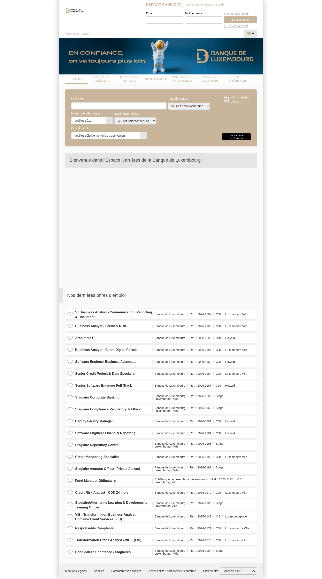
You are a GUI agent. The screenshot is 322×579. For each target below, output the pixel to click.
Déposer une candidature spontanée (101, 79)
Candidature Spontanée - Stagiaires (103, 552)
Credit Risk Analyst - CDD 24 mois (101, 492)
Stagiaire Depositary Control (97, 445)
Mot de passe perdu (237, 13)
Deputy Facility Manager (94, 421)
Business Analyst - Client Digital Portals (106, 350)
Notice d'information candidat (237, 79)
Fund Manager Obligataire (95, 481)
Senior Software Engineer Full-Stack (103, 385)
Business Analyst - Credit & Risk (100, 326)
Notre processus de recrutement (182, 79)
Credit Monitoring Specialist (97, 457)
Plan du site (210, 571)
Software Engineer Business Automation (107, 362)
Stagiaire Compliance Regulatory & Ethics (108, 409)
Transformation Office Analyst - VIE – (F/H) (108, 540)
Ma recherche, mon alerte (129, 79)
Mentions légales (76, 571)
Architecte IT (85, 338)
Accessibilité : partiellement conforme (172, 571)
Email (149, 13)
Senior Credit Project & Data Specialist (105, 374)
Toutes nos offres (156, 79)
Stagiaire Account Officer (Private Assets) (107, 469)
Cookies (99, 571)
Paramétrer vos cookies (126, 571)
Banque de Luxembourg (210, 79)
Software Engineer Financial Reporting (105, 433)
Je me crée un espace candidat (205, 4)
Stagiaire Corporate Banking (97, 397)
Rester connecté (238, 26)
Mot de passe (193, 13)
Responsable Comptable (94, 528)
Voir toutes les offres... (240, 99)
